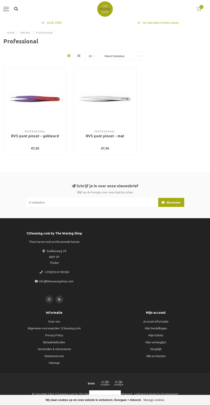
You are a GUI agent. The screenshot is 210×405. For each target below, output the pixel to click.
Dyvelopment (169, 393)
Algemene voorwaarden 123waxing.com (54, 328)
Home (11, 32)
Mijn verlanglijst (156, 342)
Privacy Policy (54, 335)
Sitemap (54, 362)
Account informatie (156, 321)
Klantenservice (54, 356)
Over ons (54, 321)
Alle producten (156, 356)
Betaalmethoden (54, 342)
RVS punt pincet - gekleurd (35, 136)
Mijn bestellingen (156, 328)
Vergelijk (156, 349)
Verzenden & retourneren (54, 349)
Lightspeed (125, 393)
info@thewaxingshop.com (56, 281)
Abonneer (171, 202)
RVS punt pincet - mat (105, 136)
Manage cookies (154, 400)
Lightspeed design (145, 393)
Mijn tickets (155, 335)
